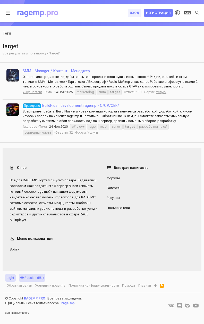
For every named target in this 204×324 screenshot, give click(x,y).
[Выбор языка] (187, 13)
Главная (144, 285)
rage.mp (68, 303)
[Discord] (179, 305)
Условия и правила (50, 285)
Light (10, 278)
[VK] (171, 305)
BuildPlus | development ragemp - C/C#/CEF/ (71, 105)
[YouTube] (196, 305)
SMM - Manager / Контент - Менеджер (56, 71)
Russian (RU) (32, 278)
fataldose (30, 126)
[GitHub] (187, 305)
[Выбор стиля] (177, 13)
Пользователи (118, 208)
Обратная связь (19, 285)
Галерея (113, 188)
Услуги (161, 92)
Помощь (128, 285)
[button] (8, 13)
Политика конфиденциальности (94, 285)
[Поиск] (197, 13)
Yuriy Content (32, 92)
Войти (14, 249)
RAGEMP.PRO (34, 298)
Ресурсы (113, 198)
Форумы (113, 178)
